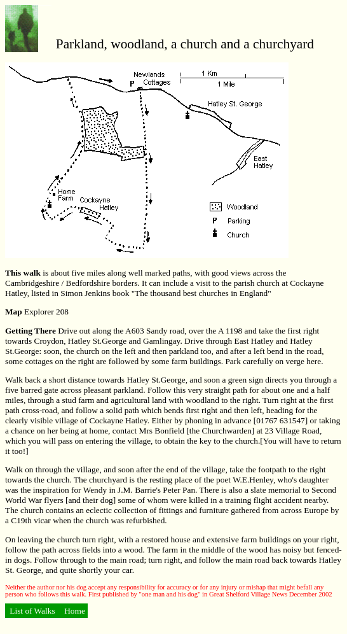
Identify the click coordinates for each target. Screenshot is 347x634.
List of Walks (32, 611)
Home (73, 611)
